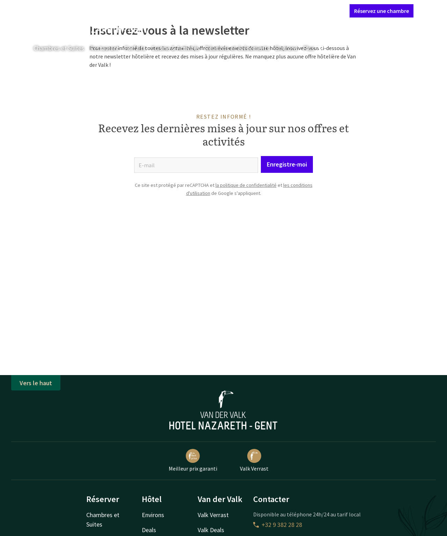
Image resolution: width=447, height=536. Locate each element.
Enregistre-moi (287, 164)
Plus (313, 48)
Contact (267, 10)
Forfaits (135, 48)
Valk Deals (211, 530)
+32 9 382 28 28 (277, 525)
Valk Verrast (254, 460)
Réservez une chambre (381, 10)
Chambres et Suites (59, 48)
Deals (149, 530)
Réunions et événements (237, 48)
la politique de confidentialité (246, 185)
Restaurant (104, 48)
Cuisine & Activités (175, 48)
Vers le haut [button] (36, 383)
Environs (286, 48)
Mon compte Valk (303, 10)
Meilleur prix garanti (193, 460)
